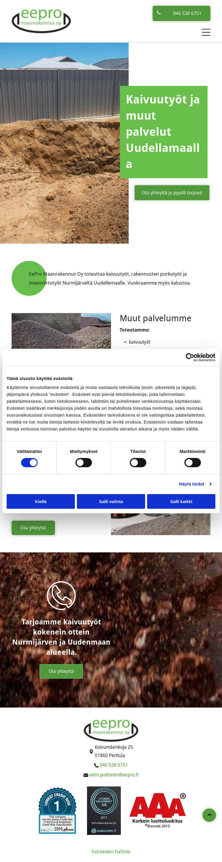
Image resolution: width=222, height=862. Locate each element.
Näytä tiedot (191, 483)
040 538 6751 (114, 765)
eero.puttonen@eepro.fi (113, 775)
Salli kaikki (181, 501)
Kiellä (41, 501)
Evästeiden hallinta (111, 852)
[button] (206, 32)
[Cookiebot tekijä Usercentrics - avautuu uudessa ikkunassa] (190, 357)
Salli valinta (111, 501)
